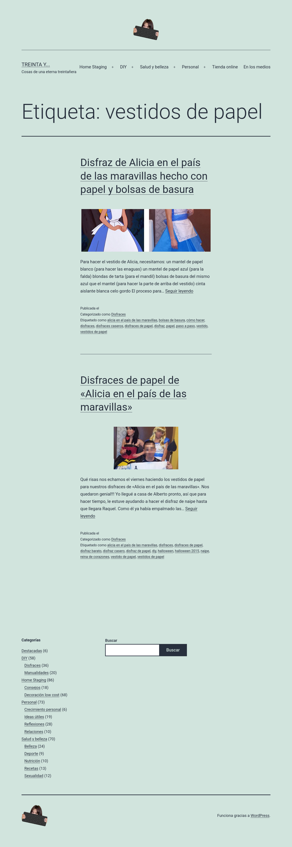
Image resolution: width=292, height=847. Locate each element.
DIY (123, 66)
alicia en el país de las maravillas (132, 320)
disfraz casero (114, 551)
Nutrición (32, 761)
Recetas (31, 768)
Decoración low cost (41, 695)
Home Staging (93, 66)
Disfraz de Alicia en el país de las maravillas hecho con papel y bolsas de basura (144, 176)
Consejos (32, 687)
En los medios (257, 66)
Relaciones (33, 731)
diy (154, 551)
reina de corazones (94, 557)
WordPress (260, 815)
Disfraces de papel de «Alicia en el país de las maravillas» (133, 393)
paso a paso (185, 326)
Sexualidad (33, 775)
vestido (202, 326)
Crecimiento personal (42, 709)
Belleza (30, 746)
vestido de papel (123, 557)
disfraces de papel (139, 326)
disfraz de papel (138, 551)
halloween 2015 (187, 551)
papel (170, 326)
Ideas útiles (34, 717)
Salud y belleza (154, 66)
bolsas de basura (172, 320)
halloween (165, 551)
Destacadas (32, 650)
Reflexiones (34, 724)
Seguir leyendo (179, 291)
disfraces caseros (109, 326)
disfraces (87, 326)
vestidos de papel (93, 332)
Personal (190, 66)
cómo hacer (195, 320)
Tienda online (225, 66)
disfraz (159, 326)
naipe (205, 551)
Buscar (111, 640)
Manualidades (36, 672)
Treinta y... (36, 65)
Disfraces (118, 314)
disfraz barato (90, 551)
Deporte (31, 753)
